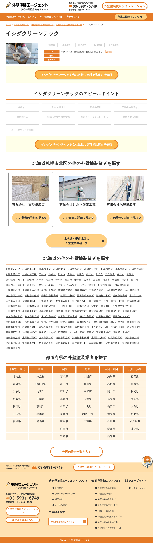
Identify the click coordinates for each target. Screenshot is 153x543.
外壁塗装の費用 (105, 493)
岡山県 (111, 391)
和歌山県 (87, 414)
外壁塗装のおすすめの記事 (110, 528)
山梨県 (64, 406)
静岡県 (64, 428)
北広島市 (72, 285)
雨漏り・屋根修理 (106, 511)
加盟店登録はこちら (22, 520)
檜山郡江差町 (132, 290)
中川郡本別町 (29, 343)
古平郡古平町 (13, 301)
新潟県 (64, 376)
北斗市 (92, 285)
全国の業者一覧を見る (76, 451)
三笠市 (96, 280)
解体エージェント (139, 488)
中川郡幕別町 (132, 337)
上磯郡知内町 (13, 290)
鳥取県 (111, 376)
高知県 (111, 436)
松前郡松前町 (105, 285)
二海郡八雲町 (96, 290)
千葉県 (41, 399)
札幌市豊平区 (91, 269)
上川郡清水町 (46, 337)
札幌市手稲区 (13, 274)
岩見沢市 (110, 274)
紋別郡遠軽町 (67, 322)
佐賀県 (135, 384)
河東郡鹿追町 (13, 337)
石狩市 (82, 285)
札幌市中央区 (29, 269)
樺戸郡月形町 (79, 301)
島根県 (111, 384)
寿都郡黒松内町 (49, 295)
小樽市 (52, 274)
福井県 (64, 399)
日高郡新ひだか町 (67, 332)
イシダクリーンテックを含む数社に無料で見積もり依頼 (76, 74)
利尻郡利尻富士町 (67, 316)
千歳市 (115, 280)
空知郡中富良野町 (122, 306)
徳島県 (111, 414)
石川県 (64, 391)
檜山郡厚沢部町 (14, 295)
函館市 (42, 274)
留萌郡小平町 (63, 311)
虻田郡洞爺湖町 (64, 327)
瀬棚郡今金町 (32, 295)
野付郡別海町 (113, 343)
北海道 (17, 376)
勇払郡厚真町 (46, 327)
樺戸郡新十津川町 (98, 301)
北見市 (99, 274)
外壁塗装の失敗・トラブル (110, 516)
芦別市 (40, 280)
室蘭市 (71, 274)
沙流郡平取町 (134, 327)
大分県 (135, 406)
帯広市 (90, 274)
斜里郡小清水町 (121, 316)
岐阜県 (64, 421)
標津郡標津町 (13, 348)
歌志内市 (10, 285)
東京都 (41, 376)
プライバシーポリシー (65, 493)
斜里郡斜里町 (103, 316)
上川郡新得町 (29, 337)
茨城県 (41, 406)
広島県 (111, 399)
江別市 (49, 280)
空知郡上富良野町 (100, 306)
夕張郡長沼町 (46, 301)
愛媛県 (111, 428)
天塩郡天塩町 (129, 311)
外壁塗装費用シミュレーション (124, 6)
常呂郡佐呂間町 (49, 322)
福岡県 (135, 376)
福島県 (17, 421)
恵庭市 (52, 285)
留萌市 (130, 274)
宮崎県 (135, 414)
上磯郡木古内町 (30, 290)
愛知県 (64, 436)
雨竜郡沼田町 (134, 301)
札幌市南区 (107, 269)
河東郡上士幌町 (121, 332)
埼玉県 (41, 391)
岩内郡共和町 (103, 295)
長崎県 (135, 391)
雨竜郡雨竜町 (117, 301)
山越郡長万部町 (114, 290)
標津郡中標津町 (130, 343)
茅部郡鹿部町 (65, 290)
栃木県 (41, 414)
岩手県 (17, 391)
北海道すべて (13, 269)
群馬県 (41, 421)
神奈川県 (40, 384)
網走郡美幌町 (86, 316)
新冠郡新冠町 (13, 332)
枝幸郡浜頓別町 (14, 316)
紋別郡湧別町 (84, 322)
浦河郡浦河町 (29, 332)
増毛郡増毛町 (46, 311)
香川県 (111, 421)
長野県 (64, 414)
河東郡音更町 (86, 332)
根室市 (106, 280)
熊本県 (135, 399)
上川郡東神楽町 (14, 306)
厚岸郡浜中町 (79, 343)
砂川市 (134, 280)
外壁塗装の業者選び (107, 499)
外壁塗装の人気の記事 (108, 522)
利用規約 (59, 488)
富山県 (64, 384)
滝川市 (125, 280)
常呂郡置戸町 (32, 322)
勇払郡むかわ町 (99, 327)
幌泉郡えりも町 (47, 332)
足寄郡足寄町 (46, 343)
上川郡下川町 (13, 311)
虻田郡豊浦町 (134, 322)
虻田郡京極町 (67, 295)
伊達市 (61, 285)
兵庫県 (88, 384)
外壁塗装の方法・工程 (108, 505)
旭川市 (61, 274)
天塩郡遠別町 (113, 311)
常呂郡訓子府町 (14, 322)
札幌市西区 (121, 269)
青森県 (17, 384)
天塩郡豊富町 (48, 316)
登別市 (42, 285)
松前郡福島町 (122, 285)
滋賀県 (88, 399)
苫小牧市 (10, 280)
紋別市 (68, 280)
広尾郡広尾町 (115, 337)
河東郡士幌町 (103, 332)
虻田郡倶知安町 (85, 295)
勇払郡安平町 (82, 327)
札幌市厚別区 (136, 269)
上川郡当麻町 (32, 306)
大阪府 (88, 376)
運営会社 (59, 499)
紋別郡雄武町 (101, 322)
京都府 (88, 391)
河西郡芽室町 (63, 337)
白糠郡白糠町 (96, 343)
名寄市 (87, 280)
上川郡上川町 (65, 306)
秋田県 (17, 406)
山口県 (111, 406)
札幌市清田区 (29, 274)
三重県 (88, 421)
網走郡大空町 (117, 322)
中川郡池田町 (13, 343)
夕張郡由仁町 (29, 301)
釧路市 (80, 274)
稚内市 (21, 280)
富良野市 (32, 285)
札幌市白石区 (75, 269)
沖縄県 (135, 428)
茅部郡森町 (81, 290)
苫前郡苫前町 (79, 311)
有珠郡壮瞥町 (13, 327)
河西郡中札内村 (80, 337)
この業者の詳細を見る (30, 217)
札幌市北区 (45, 269)
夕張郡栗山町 (63, 301)
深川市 (21, 285)
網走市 (120, 274)
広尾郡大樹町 (98, 337)
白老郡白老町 (29, 327)
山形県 (17, 414)
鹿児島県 (135, 421)
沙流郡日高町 (117, 327)
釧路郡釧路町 (63, 343)
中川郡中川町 (29, 311)
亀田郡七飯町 (48, 290)
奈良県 (88, 406)
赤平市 (59, 280)
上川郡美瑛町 (82, 306)
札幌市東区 (59, 269)
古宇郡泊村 (135, 295)
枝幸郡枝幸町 (32, 316)
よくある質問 (61, 505)
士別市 (78, 280)
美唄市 (30, 280)
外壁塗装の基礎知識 (107, 488)
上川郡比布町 (48, 306)
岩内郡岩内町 (120, 295)
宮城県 (17, 399)
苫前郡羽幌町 (96, 311)
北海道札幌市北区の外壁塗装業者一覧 (76, 241)
